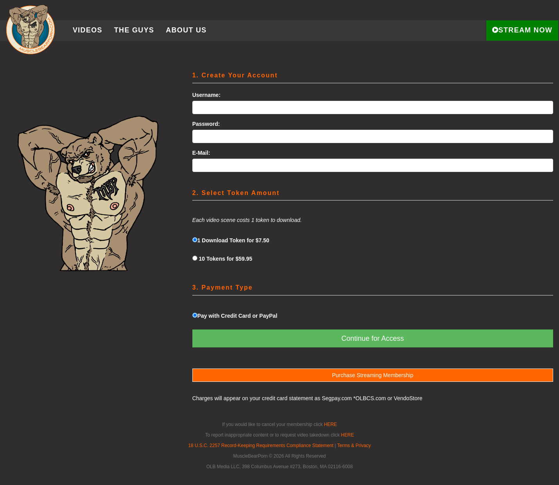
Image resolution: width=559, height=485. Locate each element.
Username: (206, 95)
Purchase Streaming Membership (372, 375)
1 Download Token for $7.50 (230, 240)
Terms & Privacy (354, 445)
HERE (330, 424)
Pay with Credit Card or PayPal (235, 316)
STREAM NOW (522, 30)
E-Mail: (201, 153)
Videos (87, 30)
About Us (186, 30)
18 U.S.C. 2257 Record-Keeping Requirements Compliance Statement (260, 445)
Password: (206, 124)
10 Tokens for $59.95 (222, 259)
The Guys (134, 30)
